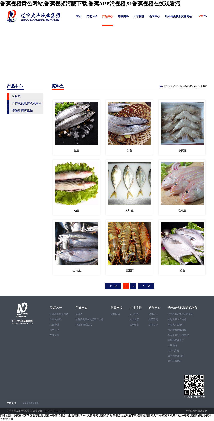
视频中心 (153, 314)
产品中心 (107, 16)
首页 (78, 16)
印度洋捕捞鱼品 (83, 324)
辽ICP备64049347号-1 (54, 410)
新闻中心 (154, 16)
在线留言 (134, 324)
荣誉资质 (54, 324)
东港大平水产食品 (177, 319)
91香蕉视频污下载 (21, 415)
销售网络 (123, 16)
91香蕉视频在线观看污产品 (89, 319)
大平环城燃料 (175, 361)
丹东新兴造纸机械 (177, 330)
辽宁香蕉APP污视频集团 (180, 314)
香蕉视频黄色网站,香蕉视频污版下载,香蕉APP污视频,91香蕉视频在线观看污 (90, 4)
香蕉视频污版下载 (59, 314)
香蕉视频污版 (101, 415)
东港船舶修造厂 (176, 340)
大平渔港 (172, 345)
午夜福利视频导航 (170, 415)
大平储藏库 (173, 350)
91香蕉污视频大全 (60, 415)
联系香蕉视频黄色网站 (178, 16)
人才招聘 (139, 16)
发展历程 (54, 335)
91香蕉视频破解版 (192, 415)
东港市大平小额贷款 (178, 335)
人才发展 (134, 319)
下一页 (146, 285)
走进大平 (91, 16)
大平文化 (54, 330)
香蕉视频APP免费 (82, 415)
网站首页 (184, 86)
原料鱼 (203, 86)
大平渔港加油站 (176, 356)
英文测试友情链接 (31, 403)
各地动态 (153, 324)
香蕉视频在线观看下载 (123, 415)
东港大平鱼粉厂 (176, 324)
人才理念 (134, 314)
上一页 (113, 285)
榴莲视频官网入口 (148, 415)
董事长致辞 (55, 319)
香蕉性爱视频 (41, 415)
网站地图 (5, 415)
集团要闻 (153, 319)
